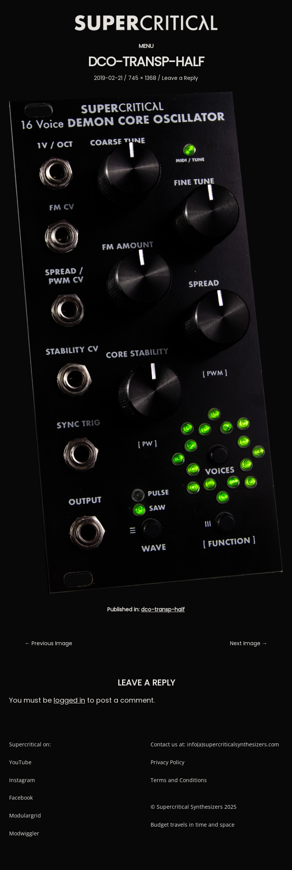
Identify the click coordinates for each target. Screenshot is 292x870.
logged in (69, 700)
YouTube (20, 762)
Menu (146, 46)
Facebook (21, 797)
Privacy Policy (167, 762)
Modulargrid (25, 815)
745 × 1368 (142, 78)
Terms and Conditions (179, 780)
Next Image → (248, 643)
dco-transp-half (163, 609)
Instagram (22, 780)
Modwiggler (24, 833)
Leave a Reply (180, 78)
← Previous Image (48, 643)
